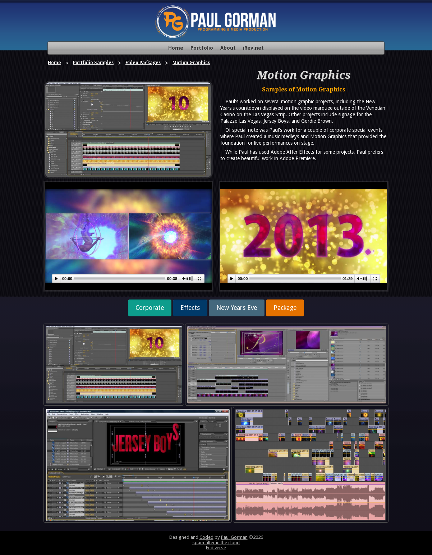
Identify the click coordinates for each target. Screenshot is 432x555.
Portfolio (201, 48)
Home (175, 48)
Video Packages (143, 62)
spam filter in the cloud (216, 542)
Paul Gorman (234, 537)
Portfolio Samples (93, 62)
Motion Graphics (191, 62)
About (228, 48)
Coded (206, 537)
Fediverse (216, 547)
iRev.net (253, 48)
